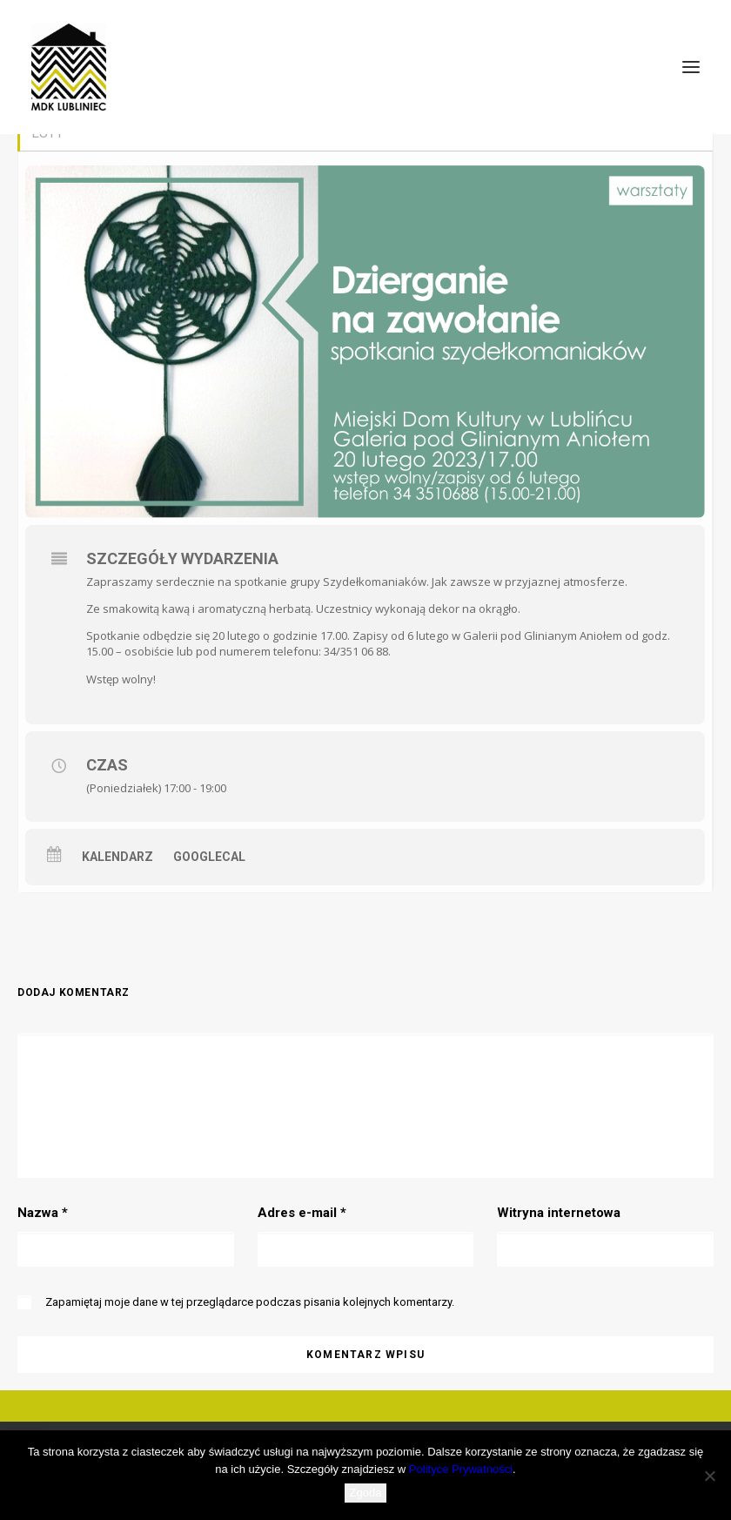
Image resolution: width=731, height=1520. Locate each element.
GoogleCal (209, 857)
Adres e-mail (302, 1213)
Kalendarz (117, 857)
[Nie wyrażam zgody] (709, 1475)
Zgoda (366, 1492)
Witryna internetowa (558, 1213)
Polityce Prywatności (461, 1469)
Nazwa (42, 1213)
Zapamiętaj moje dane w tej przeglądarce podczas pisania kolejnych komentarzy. (249, 1301)
